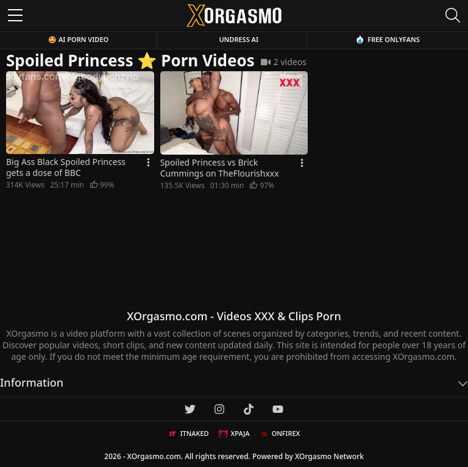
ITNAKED (188, 433)
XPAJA (234, 433)
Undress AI (238, 39)
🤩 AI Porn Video (78, 39)
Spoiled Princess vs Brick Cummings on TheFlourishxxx (219, 168)
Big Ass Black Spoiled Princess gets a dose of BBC (66, 167)
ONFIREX (280, 433)
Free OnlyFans (387, 39)
